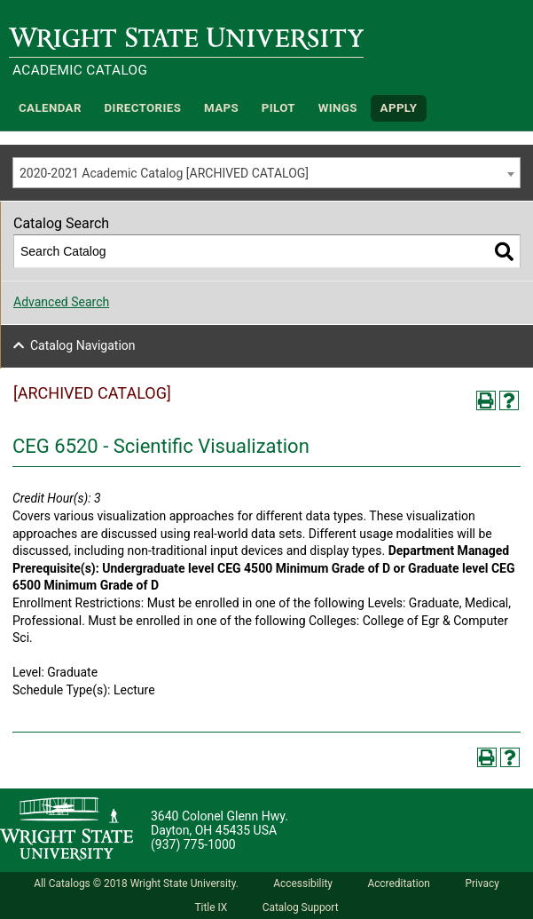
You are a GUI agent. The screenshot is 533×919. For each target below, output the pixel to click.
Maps (221, 108)
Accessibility (303, 883)
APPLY (399, 108)
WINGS (337, 108)
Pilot (278, 108)
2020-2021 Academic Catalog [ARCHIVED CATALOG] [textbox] (164, 173)
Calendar (50, 108)
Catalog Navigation (83, 345)
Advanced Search (61, 302)
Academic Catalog (79, 70)
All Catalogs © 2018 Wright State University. (136, 883)
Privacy (481, 883)
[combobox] (266, 172)
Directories (143, 108)
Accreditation (398, 883)
